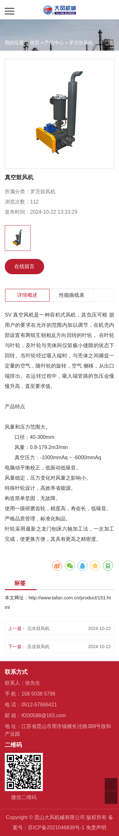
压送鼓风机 (38, 646)
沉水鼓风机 (38, 628)
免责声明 (96, 827)
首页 (34, 42)
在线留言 (24, 266)
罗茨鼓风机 (81, 42)
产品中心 (54, 42)
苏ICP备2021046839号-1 (56, 827)
